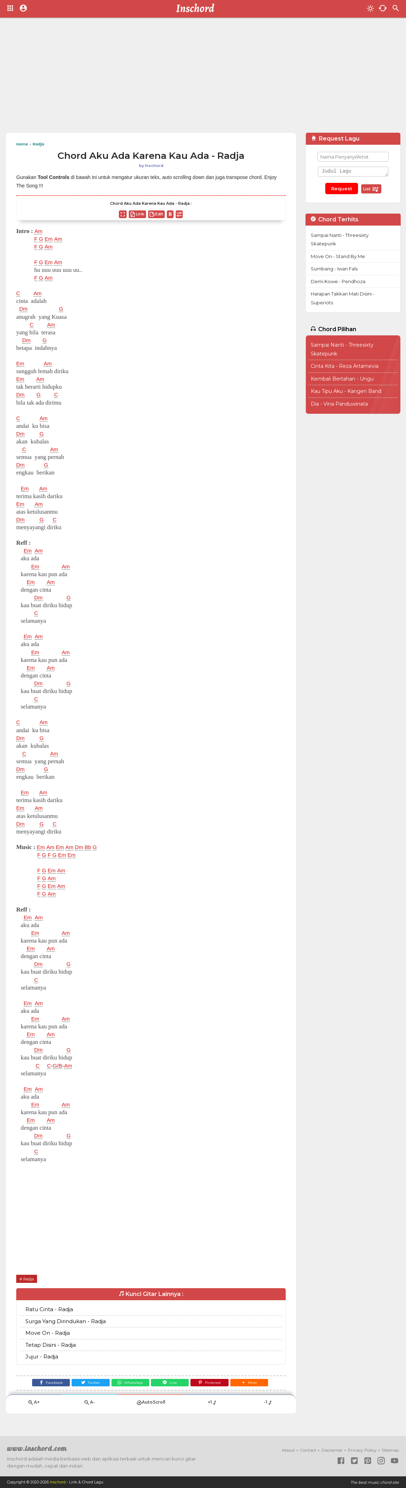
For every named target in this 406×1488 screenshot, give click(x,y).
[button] (255, 1383)
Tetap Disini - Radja (50, 1344)
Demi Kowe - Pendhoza (338, 281)
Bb (93, 847)
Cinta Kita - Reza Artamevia (344, 366)
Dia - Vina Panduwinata (339, 404)
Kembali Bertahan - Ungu (342, 379)
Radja (29, 1278)
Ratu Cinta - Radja (49, 1309)
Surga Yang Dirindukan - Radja (65, 1321)
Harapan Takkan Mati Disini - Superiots (343, 298)
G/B (59, 1065)
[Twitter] (87, 1383)
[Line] (171, 1383)
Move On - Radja (47, 1333)
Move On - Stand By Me (338, 256)
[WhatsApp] (129, 1383)
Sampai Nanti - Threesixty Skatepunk (340, 239)
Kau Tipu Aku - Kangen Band (346, 391)
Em (50, 239)
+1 (212, 1405)
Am (39, 231)
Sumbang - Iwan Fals (334, 268)
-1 (268, 1405)
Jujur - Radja (41, 1356)
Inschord (58, 1482)
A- (89, 1405)
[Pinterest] (213, 1383)
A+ (33, 1405)
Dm (24, 308)
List (371, 189)
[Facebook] (44, 1383)
